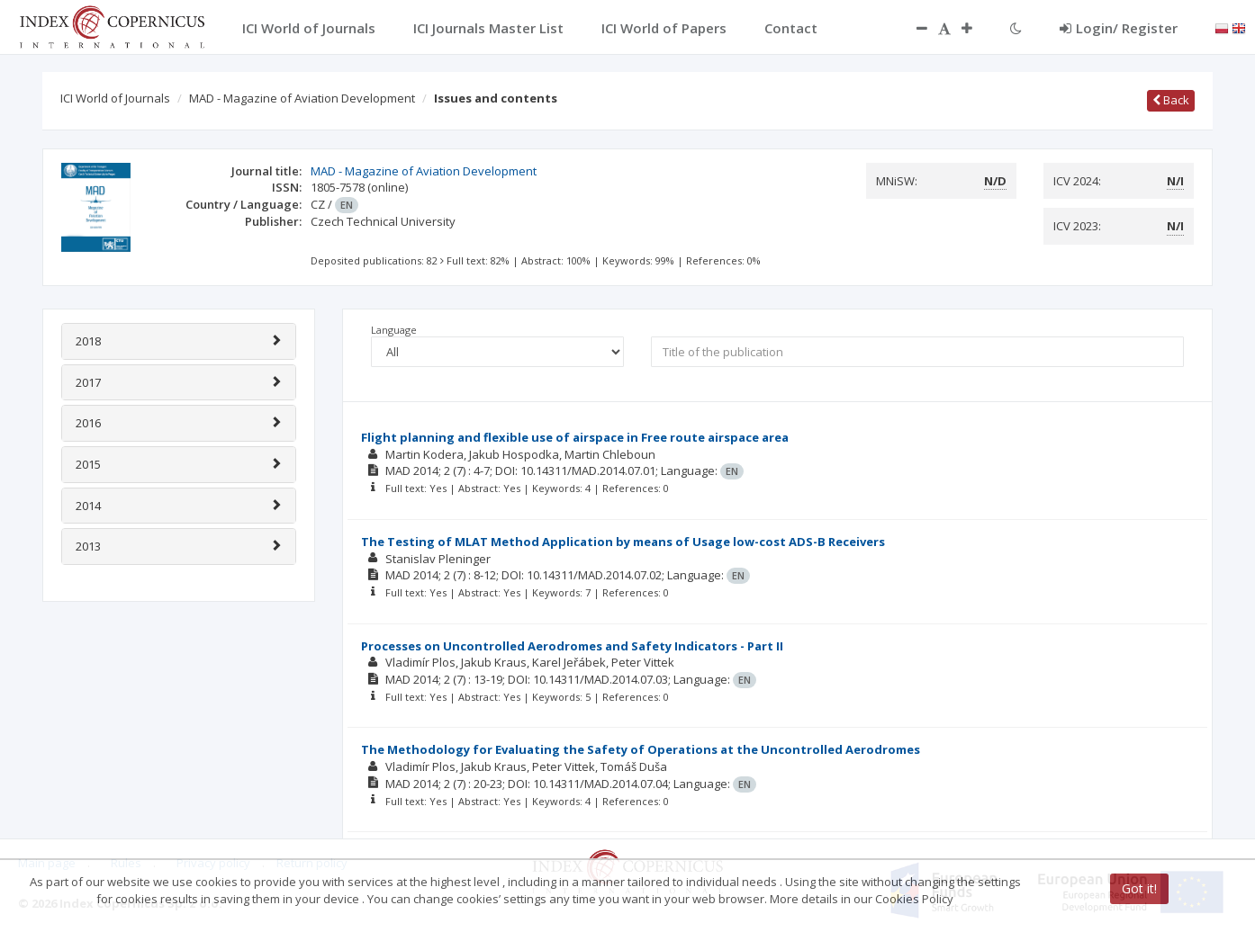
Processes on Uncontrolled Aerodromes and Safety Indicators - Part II (572, 646)
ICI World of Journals (115, 98)
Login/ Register (1119, 28)
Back (1170, 100)
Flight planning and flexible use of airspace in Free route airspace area (575, 437)
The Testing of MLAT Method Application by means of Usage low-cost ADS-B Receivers (623, 541)
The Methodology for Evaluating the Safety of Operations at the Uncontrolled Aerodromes (640, 749)
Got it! (1139, 888)
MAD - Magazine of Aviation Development (302, 98)
